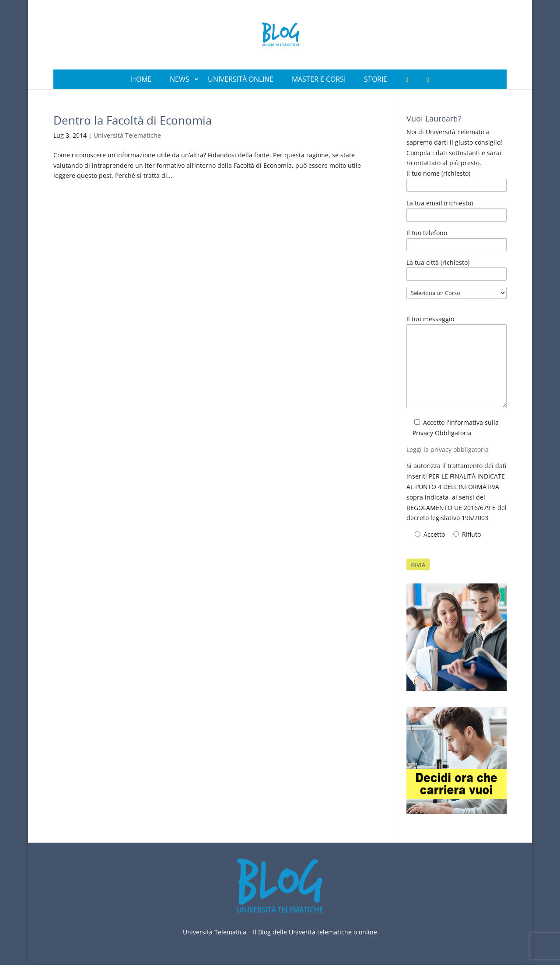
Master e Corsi (319, 79)
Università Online (240, 79)
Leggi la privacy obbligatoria (447, 449)
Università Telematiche (127, 135)
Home (141, 79)
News (179, 79)
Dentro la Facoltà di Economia (132, 120)
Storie (375, 79)
